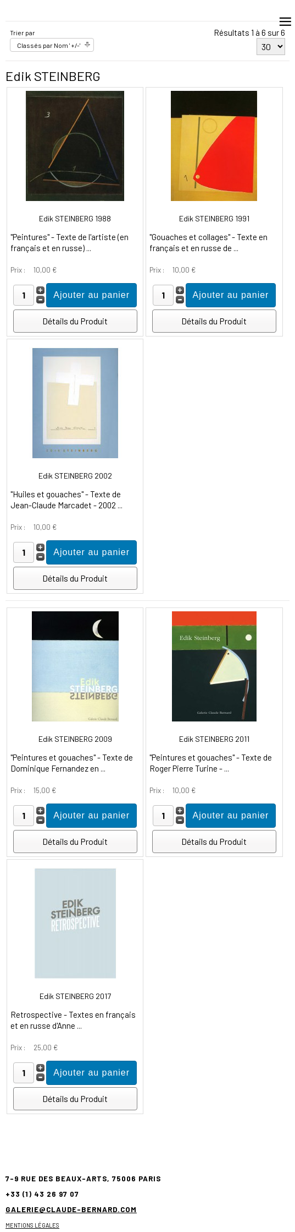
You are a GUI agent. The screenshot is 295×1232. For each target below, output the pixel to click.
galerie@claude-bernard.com (71, 1209)
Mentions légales (32, 1225)
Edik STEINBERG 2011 (214, 738)
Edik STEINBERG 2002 (75, 475)
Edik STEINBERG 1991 (214, 218)
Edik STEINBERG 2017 (75, 996)
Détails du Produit (75, 321)
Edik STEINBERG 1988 (75, 218)
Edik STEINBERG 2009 (75, 738)
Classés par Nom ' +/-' (48, 45)
